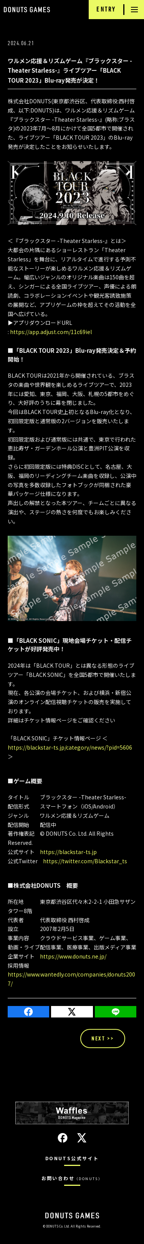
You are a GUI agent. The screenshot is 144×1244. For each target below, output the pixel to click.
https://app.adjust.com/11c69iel (51, 332)
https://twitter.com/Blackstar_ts (85, 861)
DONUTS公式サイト (72, 1158)
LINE (115, 1011)
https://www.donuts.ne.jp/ (73, 956)
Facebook (28, 1011)
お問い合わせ (72, 1178)
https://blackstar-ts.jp (68, 852)
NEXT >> (102, 1038)
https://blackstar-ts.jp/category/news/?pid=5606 (70, 747)
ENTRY (106, 9)
